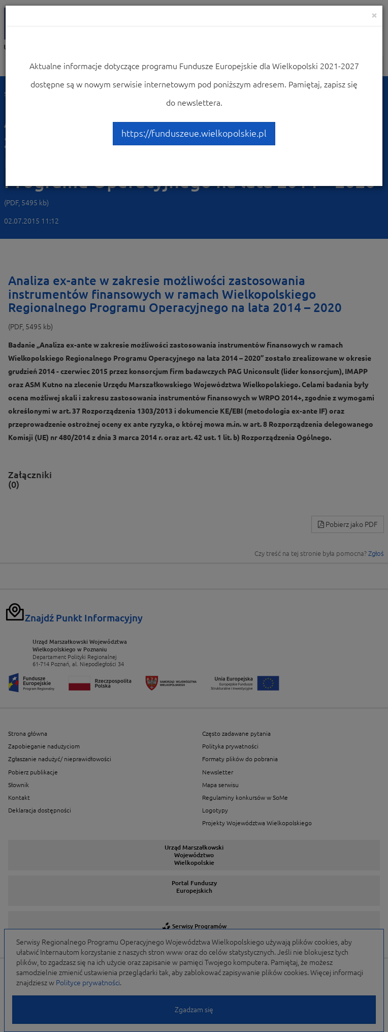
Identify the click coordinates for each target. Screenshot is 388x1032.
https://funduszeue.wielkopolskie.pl (194, 133)
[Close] (374, 15)
